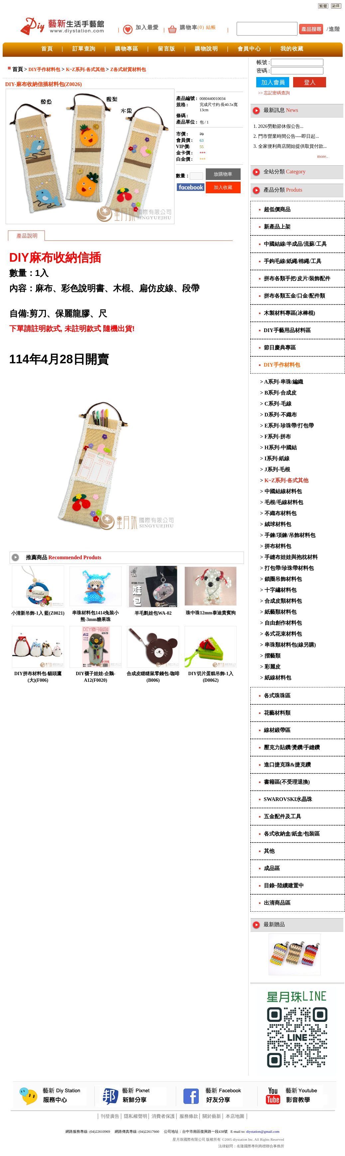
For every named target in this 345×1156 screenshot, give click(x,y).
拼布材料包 (278, 546)
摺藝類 (273, 656)
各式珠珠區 (277, 695)
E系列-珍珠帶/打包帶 (289, 425)
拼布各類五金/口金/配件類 (294, 296)
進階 (334, 29)
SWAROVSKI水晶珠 (288, 799)
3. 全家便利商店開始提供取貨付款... (290, 146)
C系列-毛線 (278, 403)
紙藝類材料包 (280, 612)
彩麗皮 (273, 666)
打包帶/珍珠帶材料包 (289, 568)
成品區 (272, 868)
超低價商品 (277, 209)
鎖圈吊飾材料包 (283, 579)
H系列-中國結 (281, 447)
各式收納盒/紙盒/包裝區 (292, 834)
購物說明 (206, 48)
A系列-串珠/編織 (283, 382)
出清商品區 (277, 903)
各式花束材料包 (283, 634)
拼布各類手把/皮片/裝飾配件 (297, 278)
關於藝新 (211, 1116)
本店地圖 (235, 1116)
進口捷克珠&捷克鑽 (287, 764)
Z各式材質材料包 (128, 69)
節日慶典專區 (280, 347)
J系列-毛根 (277, 469)
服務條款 (188, 1116)
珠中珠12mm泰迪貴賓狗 (210, 612)
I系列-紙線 (277, 458)
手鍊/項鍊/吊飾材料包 (290, 535)
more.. (322, 156)
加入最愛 (147, 27)
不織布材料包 (280, 513)
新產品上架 (277, 226)
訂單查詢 (84, 48)
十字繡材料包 (280, 590)
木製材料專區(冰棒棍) (289, 313)
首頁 (47, 48)
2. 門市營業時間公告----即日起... (286, 136)
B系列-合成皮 (280, 393)
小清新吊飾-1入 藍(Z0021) (37, 613)
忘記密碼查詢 (277, 92)
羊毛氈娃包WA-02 (153, 613)
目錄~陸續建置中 (284, 885)
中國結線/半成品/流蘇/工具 (295, 244)
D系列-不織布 (281, 414)
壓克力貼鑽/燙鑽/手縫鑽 (292, 747)
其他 (269, 851)
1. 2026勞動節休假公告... (279, 126)
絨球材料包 (278, 524)
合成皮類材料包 (283, 601)
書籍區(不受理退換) (287, 782)
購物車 (188, 27)
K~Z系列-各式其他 (85, 69)
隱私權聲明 (135, 1116)
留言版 (166, 48)
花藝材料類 (277, 713)
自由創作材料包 (283, 623)
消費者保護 (163, 1116)
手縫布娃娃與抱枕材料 (291, 557)
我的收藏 (292, 48)
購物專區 (126, 48)
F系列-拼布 (278, 436)
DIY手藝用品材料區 (287, 330)
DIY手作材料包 (44, 69)
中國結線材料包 (283, 491)
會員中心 (249, 48)
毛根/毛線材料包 (284, 502)
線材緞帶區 (277, 730)
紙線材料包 (278, 677)
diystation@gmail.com (263, 1131)
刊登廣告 (110, 1116)
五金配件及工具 (282, 816)
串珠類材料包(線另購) (290, 645)
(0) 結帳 (206, 27)
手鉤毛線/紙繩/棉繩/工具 (292, 261)
